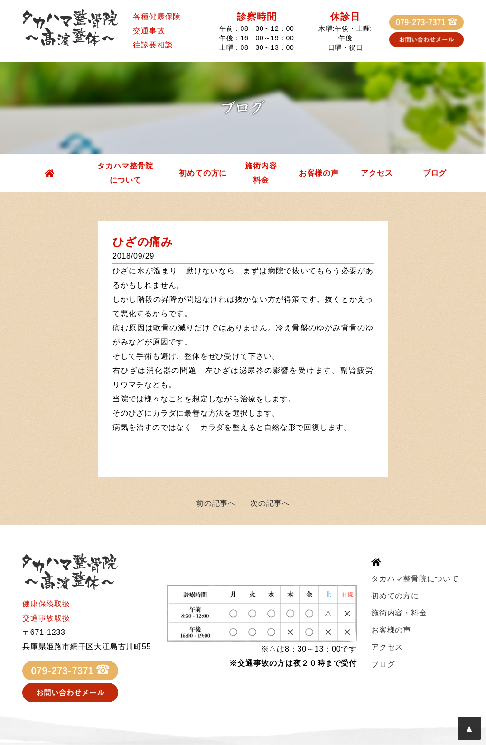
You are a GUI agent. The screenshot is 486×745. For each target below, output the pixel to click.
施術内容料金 (261, 173)
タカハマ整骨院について (125, 173)
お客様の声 (319, 173)
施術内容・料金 (399, 613)
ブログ (435, 173)
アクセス (377, 173)
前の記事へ (216, 503)
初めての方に (203, 173)
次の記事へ (270, 503)
